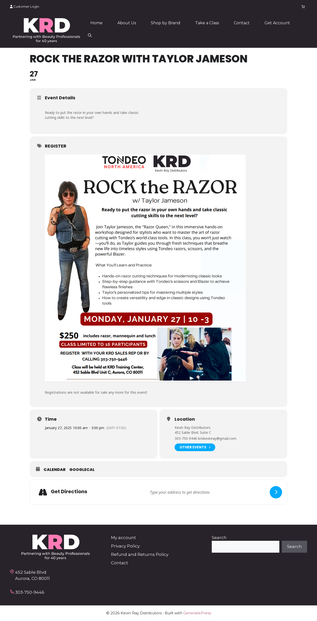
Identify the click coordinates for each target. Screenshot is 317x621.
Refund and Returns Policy (139, 554)
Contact (242, 23)
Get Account (277, 23)
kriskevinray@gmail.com (217, 438)
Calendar (55, 469)
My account (123, 537)
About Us (126, 23)
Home (96, 23)
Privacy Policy (125, 545)
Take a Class (207, 23)
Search (219, 537)
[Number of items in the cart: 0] (303, 6)
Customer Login (24, 6)
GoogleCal (82, 469)
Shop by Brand (165, 23)
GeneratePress (197, 613)
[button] (90, 35)
